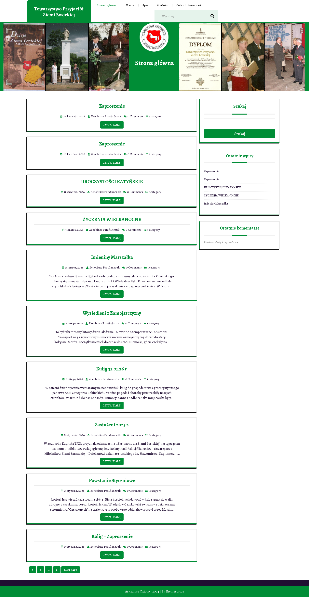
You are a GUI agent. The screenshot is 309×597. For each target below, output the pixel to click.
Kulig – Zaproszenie (112, 536)
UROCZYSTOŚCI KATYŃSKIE (112, 181)
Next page (70, 570)
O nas (130, 5)
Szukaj (239, 106)
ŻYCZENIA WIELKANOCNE (112, 219)
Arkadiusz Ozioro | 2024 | (143, 591)
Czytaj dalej (111, 125)
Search (214, 16)
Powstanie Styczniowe (112, 480)
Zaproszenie (112, 106)
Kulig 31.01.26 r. (112, 369)
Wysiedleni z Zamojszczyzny (112, 313)
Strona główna (107, 5)
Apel (145, 5)
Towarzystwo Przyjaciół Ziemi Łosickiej (59, 12)
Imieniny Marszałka (112, 257)
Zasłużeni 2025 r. (112, 424)
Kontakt (162, 5)
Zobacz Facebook (188, 5)
